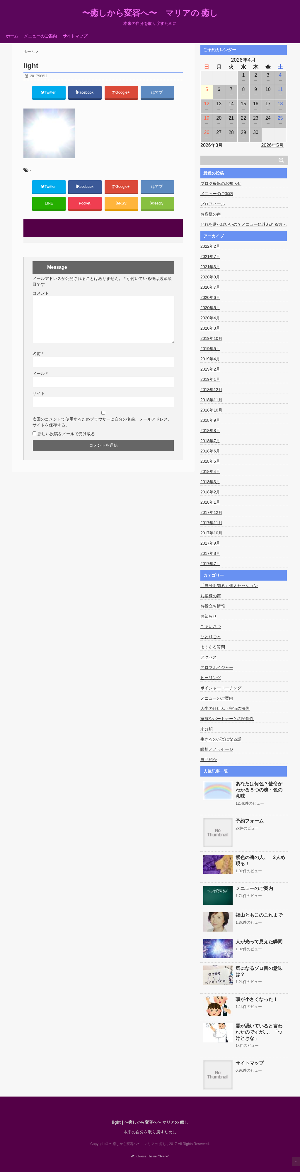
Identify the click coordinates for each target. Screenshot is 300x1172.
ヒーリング (210, 677)
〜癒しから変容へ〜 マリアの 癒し (150, 13)
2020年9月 (210, 277)
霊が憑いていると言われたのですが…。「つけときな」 (259, 1032)
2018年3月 (210, 481)
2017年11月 (211, 522)
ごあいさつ (210, 626)
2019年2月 (210, 369)
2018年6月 (210, 451)
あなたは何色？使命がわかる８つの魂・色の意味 (259, 789)
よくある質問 (212, 647)
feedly (157, 206)
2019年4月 (210, 359)
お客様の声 (210, 214)
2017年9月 (210, 543)
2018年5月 (210, 461)
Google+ (121, 93)
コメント (41, 297)
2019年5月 (210, 348)
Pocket (85, 206)
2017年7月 (210, 563)
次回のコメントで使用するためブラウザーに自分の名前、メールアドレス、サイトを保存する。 (102, 426)
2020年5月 (210, 307)
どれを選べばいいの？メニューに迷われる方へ (243, 224)
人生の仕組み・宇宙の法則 (225, 708)
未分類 (206, 729)
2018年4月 (210, 471)
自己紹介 (208, 759)
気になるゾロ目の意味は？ (259, 971)
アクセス (208, 657)
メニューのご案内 (40, 36)
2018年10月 (211, 410)
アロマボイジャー (216, 667)
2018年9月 (210, 420)
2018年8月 (210, 430)
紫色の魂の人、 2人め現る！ (260, 860)
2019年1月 (210, 379)
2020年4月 (210, 318)
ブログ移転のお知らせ (220, 183)
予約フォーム (250, 820)
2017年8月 (210, 553)
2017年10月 (211, 533)
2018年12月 (211, 389)
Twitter (49, 93)
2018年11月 (211, 399)
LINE (49, 206)
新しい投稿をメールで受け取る (66, 438)
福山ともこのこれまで (259, 915)
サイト (39, 397)
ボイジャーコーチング (220, 688)
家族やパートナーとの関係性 (227, 718)
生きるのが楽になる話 (220, 739)
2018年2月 (210, 492)
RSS (121, 206)
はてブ (157, 93)
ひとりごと (210, 636)
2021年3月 (210, 266)
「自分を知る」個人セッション (229, 585)
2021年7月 (210, 256)
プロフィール (212, 204)
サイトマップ (75, 36)
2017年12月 (211, 512)
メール (40, 377)
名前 (38, 357)
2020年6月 (210, 297)
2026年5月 (272, 145)
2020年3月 (210, 328)
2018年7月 (210, 440)
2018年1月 (210, 502)
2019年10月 (211, 338)
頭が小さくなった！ (257, 999)
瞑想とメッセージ (216, 749)
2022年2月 (210, 246)
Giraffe (163, 1156)
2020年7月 (210, 287)
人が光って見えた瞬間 (259, 941)
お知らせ (208, 616)
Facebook (85, 93)
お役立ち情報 (212, 606)
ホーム (12, 36)
